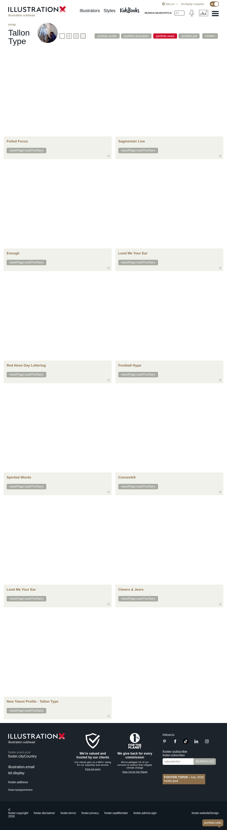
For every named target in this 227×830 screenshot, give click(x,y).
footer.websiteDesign (205, 813)
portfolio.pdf (189, 36)
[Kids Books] (130, 9)
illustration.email (21, 767)
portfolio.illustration (134, 36)
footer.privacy (90, 813)
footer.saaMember (116, 813)
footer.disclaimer (44, 813)
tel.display (186, 4)
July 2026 (184, 777)
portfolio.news (163, 36)
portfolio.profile (103, 36)
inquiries (199, 4)
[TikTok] (185, 743)
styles (109, 10)
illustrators (90, 10)
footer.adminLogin (145, 813)
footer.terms (68, 813)
